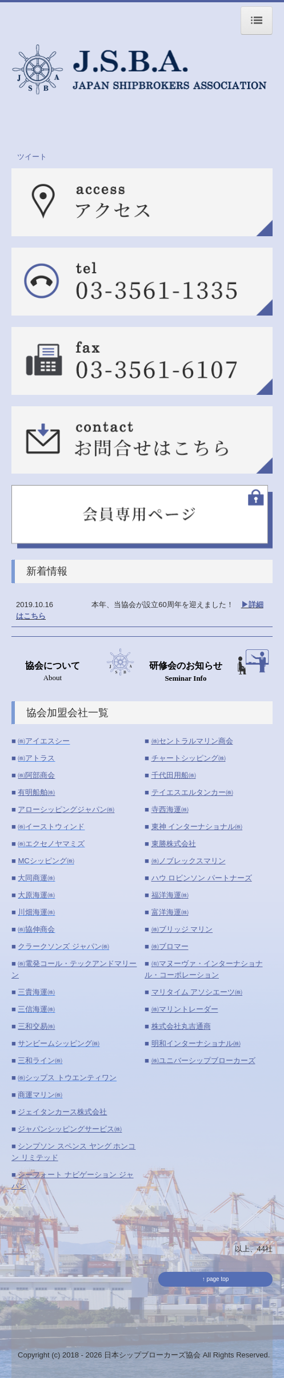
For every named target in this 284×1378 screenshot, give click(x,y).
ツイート (32, 156)
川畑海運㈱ (36, 912)
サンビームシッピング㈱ (58, 1043)
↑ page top (215, 1279)
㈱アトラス (36, 758)
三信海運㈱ (36, 1009)
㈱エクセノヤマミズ (51, 843)
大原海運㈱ (36, 895)
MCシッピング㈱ (46, 860)
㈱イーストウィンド (51, 826)
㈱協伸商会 (36, 929)
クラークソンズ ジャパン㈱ (63, 946)
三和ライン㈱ (40, 1060)
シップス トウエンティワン (71, 1077)
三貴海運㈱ (36, 992)
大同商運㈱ (36, 878)
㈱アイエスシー (44, 741)
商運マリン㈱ (40, 1094)
